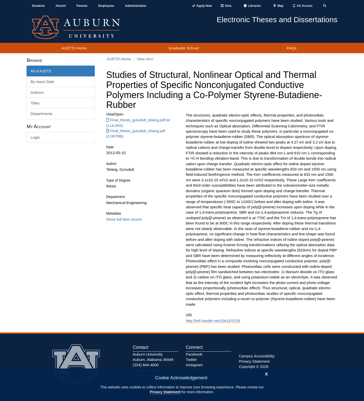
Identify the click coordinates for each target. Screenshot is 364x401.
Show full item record (124, 219)
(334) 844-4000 (146, 365)
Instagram (194, 365)
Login (35, 137)
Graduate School (184, 48)
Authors (37, 92)
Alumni (61, 6)
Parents (81, 6)
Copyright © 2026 (253, 366)
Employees (106, 6)
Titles (35, 103)
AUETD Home (74, 48)
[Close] (266, 373)
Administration (135, 6)
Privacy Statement (165, 392)
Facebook (194, 354)
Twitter (191, 359)
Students (38, 6)
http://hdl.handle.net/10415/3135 (213, 321)
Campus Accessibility (257, 356)
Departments (41, 113)
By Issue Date (42, 81)
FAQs (292, 48)
